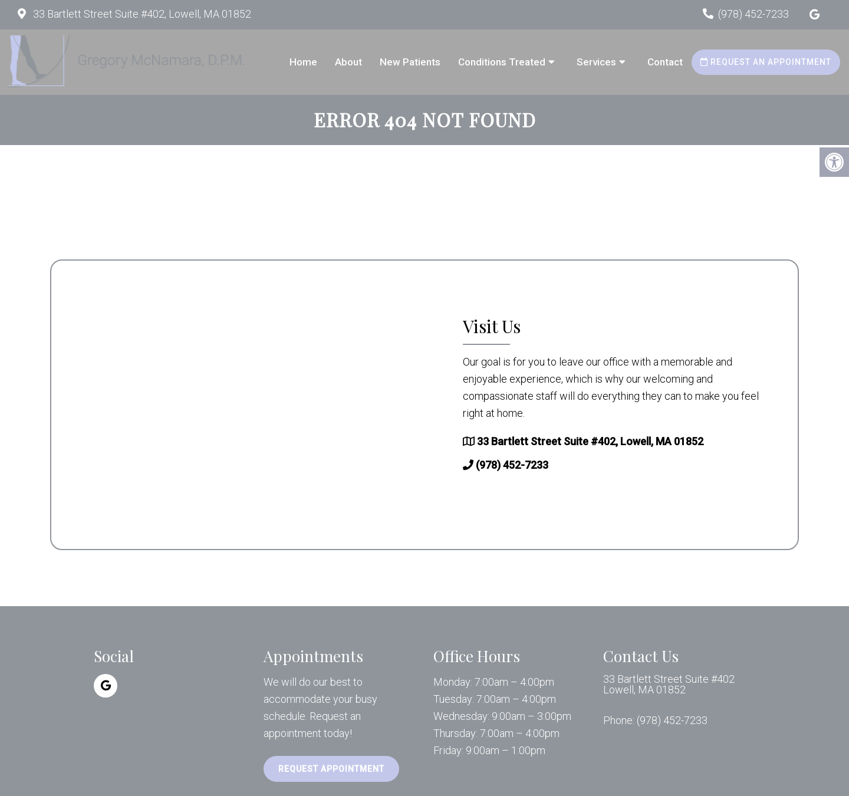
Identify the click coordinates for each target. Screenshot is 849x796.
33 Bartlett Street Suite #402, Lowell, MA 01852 (141, 14)
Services (596, 62)
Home (303, 62)
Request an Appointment (765, 62)
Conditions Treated (501, 62)
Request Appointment (331, 769)
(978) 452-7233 (753, 14)
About (348, 62)
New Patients (410, 62)
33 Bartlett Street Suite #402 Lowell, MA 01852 (669, 684)
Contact (665, 62)
